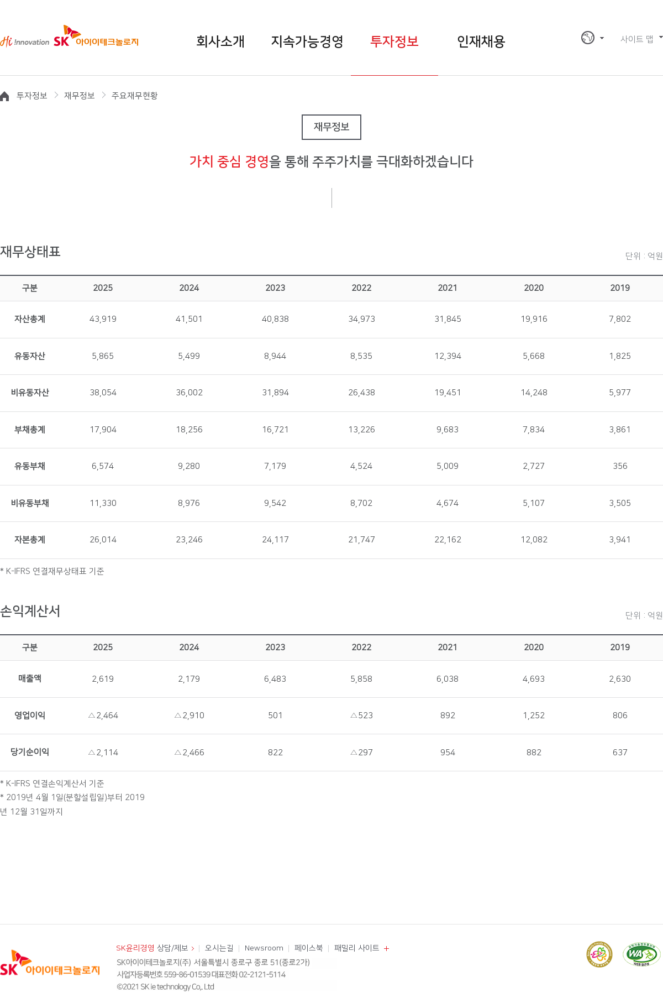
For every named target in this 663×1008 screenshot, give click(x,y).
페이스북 (308, 948)
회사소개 (220, 42)
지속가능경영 (307, 42)
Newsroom (264, 948)
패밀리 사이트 (357, 948)
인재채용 (481, 42)
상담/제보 (152, 948)
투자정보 (394, 42)
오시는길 (219, 948)
